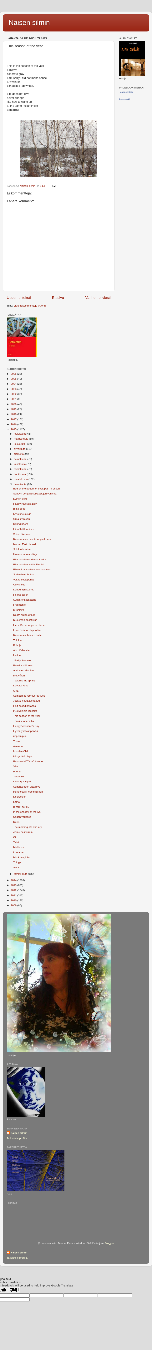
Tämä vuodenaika (23, 721)
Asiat (16, 867)
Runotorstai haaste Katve (28, 635)
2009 (14, 905)
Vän (15, 766)
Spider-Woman (22, 534)
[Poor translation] (14, 1290)
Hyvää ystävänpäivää (25, 731)
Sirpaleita (18, 609)
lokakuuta (20, 443)
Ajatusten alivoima (23, 670)
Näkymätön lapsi (23, 756)
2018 (14, 414)
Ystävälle (18, 776)
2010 (14, 900)
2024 (14, 383)
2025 (14, 378)
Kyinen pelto (20, 498)
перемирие (20, 736)
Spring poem (20, 523)
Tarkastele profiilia (17, 1138)
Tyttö (16, 842)
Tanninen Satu (126, 92)
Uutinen (17, 655)
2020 (14, 404)
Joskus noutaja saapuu (26, 700)
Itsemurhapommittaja (25, 554)
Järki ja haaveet (22, 660)
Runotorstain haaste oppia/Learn (32, 539)
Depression (19, 796)
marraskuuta (21, 438)
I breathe (18, 852)
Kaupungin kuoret (23, 589)
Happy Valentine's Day (26, 726)
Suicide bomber (22, 549)
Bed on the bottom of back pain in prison (36, 488)
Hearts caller (20, 594)
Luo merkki (124, 99)
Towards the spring (24, 680)
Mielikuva (18, 847)
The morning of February (27, 827)
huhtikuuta (20, 474)
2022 (14, 394)
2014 (14, 880)
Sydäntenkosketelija (24, 599)
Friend (17, 771)
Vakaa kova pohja (23, 579)
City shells (19, 584)
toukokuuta (20, 469)
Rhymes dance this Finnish (28, 564)
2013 (14, 885)
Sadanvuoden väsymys (26, 786)
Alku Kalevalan (21, 650)
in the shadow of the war (27, 811)
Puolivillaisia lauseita (25, 710)
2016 (14, 424)
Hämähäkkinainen (23, 529)
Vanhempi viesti (98, 298)
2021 (14, 399)
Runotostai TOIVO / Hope (28, 761)
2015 (14, 429)
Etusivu (58, 298)
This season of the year (26, 715)
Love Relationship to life (27, 630)
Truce (16, 741)
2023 (14, 389)
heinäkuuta (20, 459)
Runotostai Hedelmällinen (28, 791)
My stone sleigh (22, 514)
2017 (14, 419)
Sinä (15, 690)
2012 (14, 890)
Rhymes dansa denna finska (29, 559)
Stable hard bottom (24, 574)
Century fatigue (22, 781)
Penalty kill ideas (23, 665)
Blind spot (19, 508)
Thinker (17, 640)
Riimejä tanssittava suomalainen (32, 569)
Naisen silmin (29, 22)
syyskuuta (20, 448)
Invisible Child (21, 751)
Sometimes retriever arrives (29, 695)
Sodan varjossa (22, 816)
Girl (15, 837)
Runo (16, 822)
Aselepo (18, 746)
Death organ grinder (24, 614)
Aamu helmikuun (23, 832)
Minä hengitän (21, 857)
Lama (16, 801)
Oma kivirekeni (21, 519)
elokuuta (19, 453)
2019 (14, 409)
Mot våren (19, 675)
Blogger (109, 1243)
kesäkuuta (20, 464)
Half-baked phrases (24, 705)
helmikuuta (20, 484)
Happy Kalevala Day (25, 503)
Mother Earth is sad (24, 544)
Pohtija (17, 645)
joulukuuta (20, 433)
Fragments (19, 604)
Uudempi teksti (19, 298)
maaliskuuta (21, 479)
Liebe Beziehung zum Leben (29, 625)
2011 (14, 895)
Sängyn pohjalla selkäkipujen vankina (34, 493)
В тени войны (21, 806)
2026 (14, 373)
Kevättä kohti (20, 685)
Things (17, 862)
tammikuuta (21, 873)
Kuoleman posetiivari (25, 619)
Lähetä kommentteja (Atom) (30, 305)
